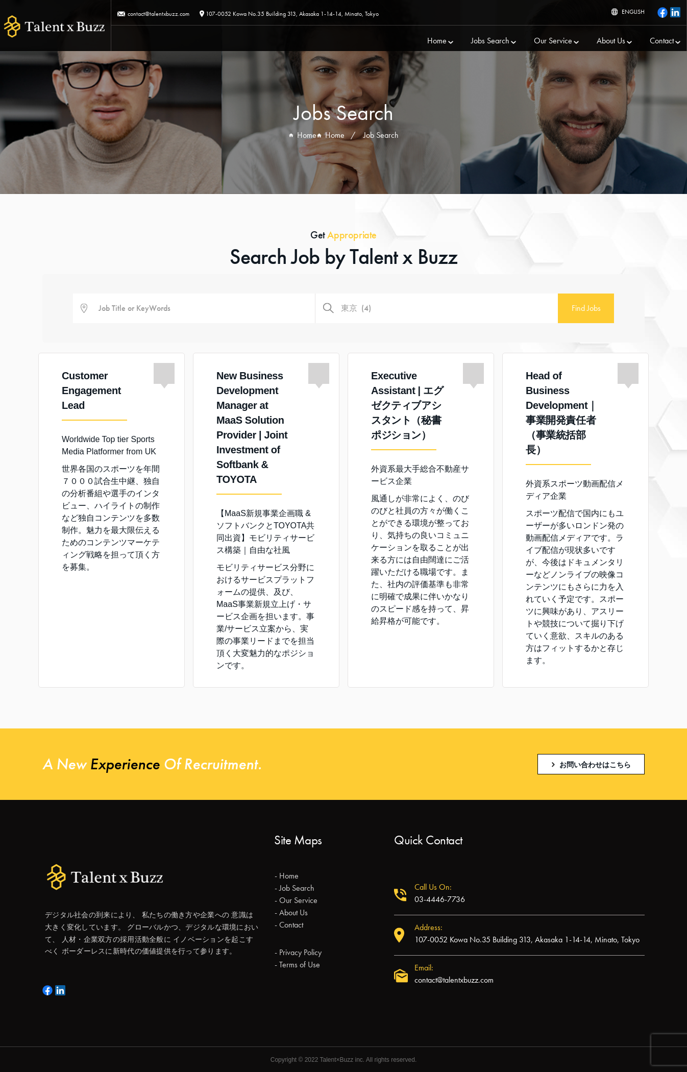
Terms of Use (299, 964)
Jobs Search (490, 41)
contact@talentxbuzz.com (158, 14)
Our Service (553, 41)
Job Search (296, 888)
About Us (611, 41)
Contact (662, 41)
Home (437, 41)
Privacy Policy (300, 952)
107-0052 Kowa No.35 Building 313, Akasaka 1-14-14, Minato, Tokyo (292, 14)
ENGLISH (633, 12)
